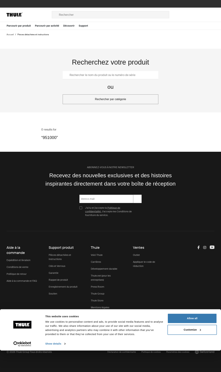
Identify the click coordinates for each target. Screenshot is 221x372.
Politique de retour (17, 274)
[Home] (29, 15)
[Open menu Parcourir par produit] (21, 26)
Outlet (136, 255)
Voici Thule (97, 255)
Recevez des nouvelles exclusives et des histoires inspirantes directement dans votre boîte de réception (110, 179)
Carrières (96, 261)
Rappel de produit (58, 279)
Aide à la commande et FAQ (22, 280)
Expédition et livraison (18, 260)
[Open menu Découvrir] (71, 26)
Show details (53, 365)
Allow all (192, 339)
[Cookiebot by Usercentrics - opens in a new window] (22, 365)
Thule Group (97, 293)
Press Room (97, 286)
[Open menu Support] (85, 26)
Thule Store (97, 300)
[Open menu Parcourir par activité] (49, 26)
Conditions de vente (17, 267)
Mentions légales (100, 307)
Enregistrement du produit (63, 286)
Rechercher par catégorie (110, 99)
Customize (192, 351)
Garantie (53, 272)
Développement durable (104, 268)
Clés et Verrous (57, 266)
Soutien (53, 293)
